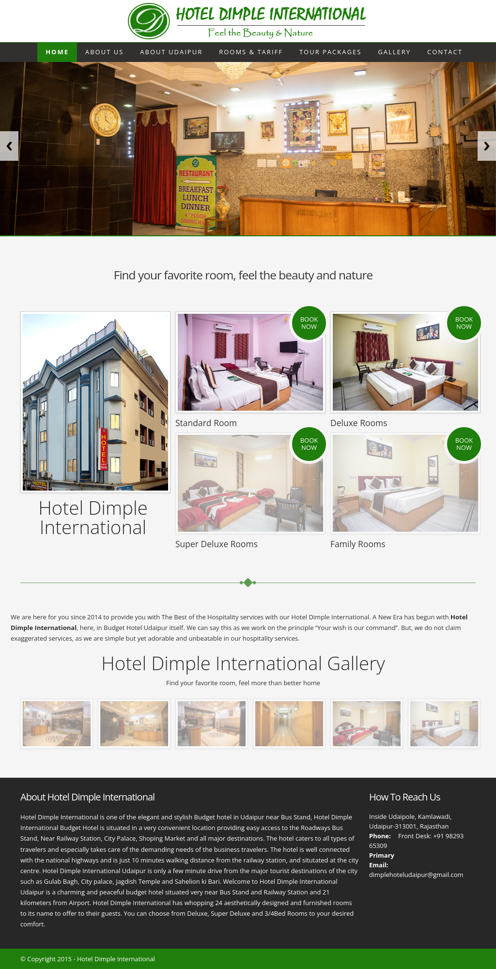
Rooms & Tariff (251, 51)
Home (57, 51)
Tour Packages (330, 51)
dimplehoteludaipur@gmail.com (416, 874)
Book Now (309, 323)
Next (487, 146)
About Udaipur (171, 51)
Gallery (394, 51)
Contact (445, 51)
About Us (104, 51)
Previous (9, 146)
